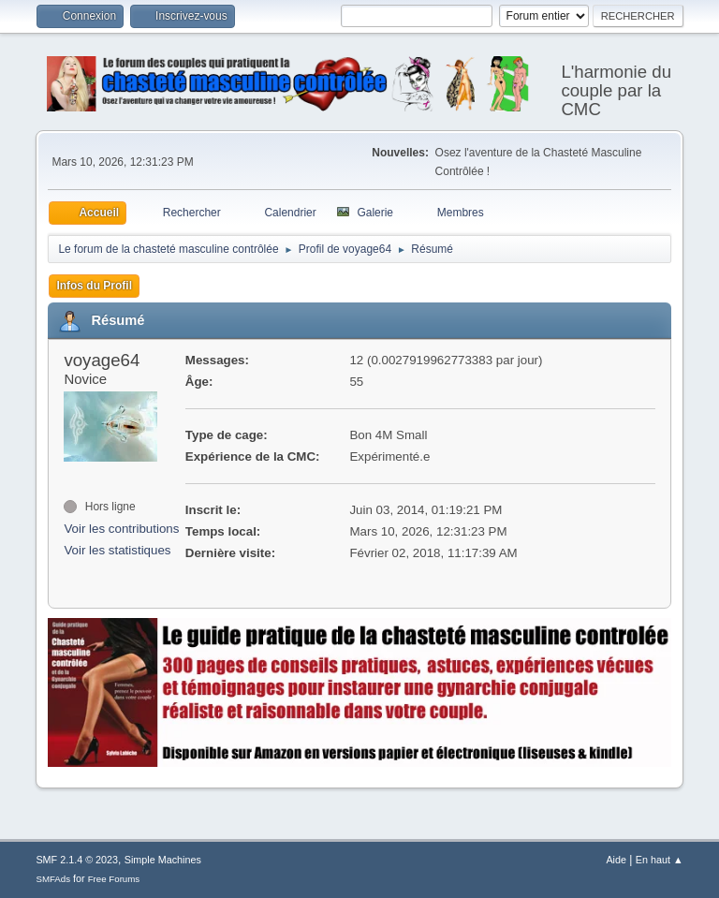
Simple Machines (163, 859)
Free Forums (114, 879)
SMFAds (53, 879)
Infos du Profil (94, 285)
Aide (616, 859)
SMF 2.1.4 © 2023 (77, 859)
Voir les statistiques (117, 550)
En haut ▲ (659, 859)
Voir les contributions (121, 529)
